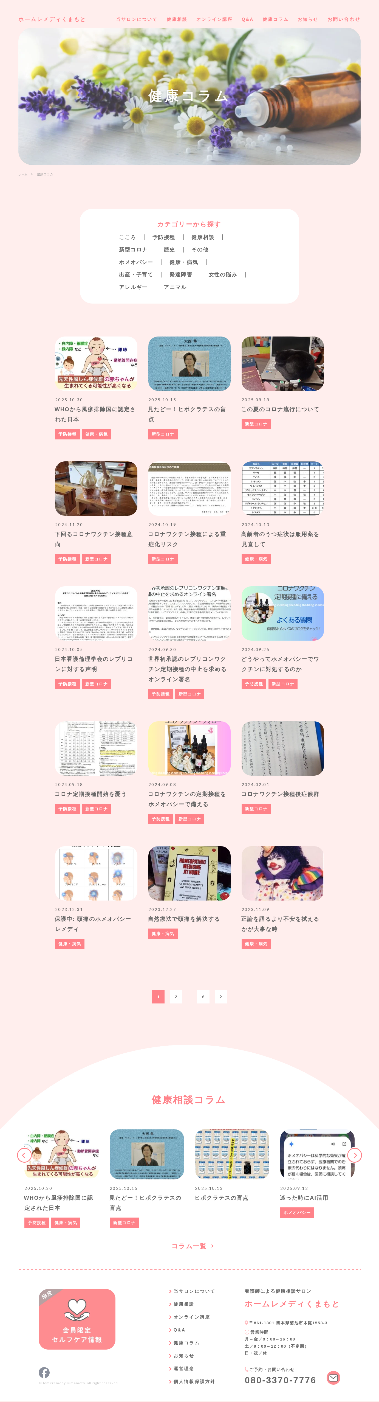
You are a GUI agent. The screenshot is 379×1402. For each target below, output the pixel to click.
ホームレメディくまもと (54, 19)
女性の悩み (227, 274)
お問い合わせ (344, 19)
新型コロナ (134, 249)
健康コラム (273, 19)
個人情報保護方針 (191, 1382)
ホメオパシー (137, 262)
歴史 (171, 249)
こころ (128, 237)
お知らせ (307, 19)
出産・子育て (137, 274)
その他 (203, 249)
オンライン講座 (209, 19)
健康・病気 (186, 262)
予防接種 (165, 237)
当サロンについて (128, 19)
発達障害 (183, 274)
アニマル (177, 287)
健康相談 (170, 19)
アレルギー (134, 287)
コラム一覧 (189, 1246)
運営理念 (180, 1369)
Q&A (244, 19)
